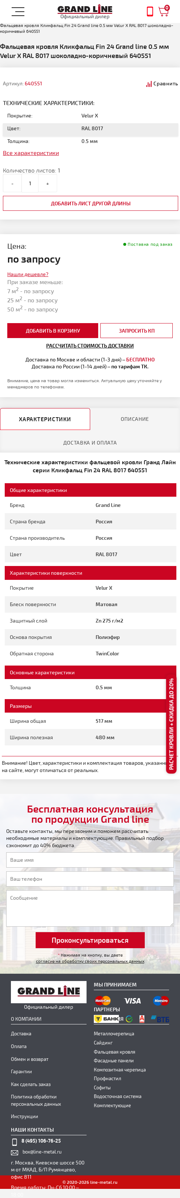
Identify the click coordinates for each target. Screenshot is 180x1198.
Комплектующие (112, 1105)
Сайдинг (103, 1043)
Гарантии (21, 1071)
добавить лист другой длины (91, 203)
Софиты (102, 1087)
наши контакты (32, 1130)
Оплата (19, 1046)
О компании (26, 1019)
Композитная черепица (120, 1070)
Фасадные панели (114, 1060)
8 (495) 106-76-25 (41, 1140)
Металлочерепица (114, 1033)
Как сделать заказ (31, 1084)
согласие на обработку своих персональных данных (90, 961)
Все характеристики (31, 152)
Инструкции (24, 1116)
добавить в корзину (53, 330)
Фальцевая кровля (114, 1052)
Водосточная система (117, 1096)
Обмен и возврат (29, 1059)
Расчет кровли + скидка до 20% (171, 724)
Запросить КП (137, 330)
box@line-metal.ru (42, 1152)
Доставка (21, 1033)
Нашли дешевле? (27, 274)
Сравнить (165, 83)
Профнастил (107, 1078)
